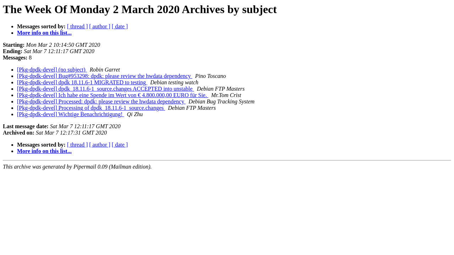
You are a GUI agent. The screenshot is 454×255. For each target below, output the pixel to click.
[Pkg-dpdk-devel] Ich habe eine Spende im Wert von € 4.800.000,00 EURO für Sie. (112, 95)
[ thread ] (77, 26)
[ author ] (100, 26)
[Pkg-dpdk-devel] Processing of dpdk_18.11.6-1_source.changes (91, 108)
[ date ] (120, 26)
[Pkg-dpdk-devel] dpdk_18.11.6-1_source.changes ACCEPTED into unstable (105, 89)
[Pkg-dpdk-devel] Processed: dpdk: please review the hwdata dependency (101, 101)
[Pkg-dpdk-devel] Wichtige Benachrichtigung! (70, 114)
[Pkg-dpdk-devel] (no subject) (52, 70)
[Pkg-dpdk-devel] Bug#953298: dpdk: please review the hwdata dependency (104, 76)
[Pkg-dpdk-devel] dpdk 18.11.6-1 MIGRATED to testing (82, 82)
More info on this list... (44, 33)
